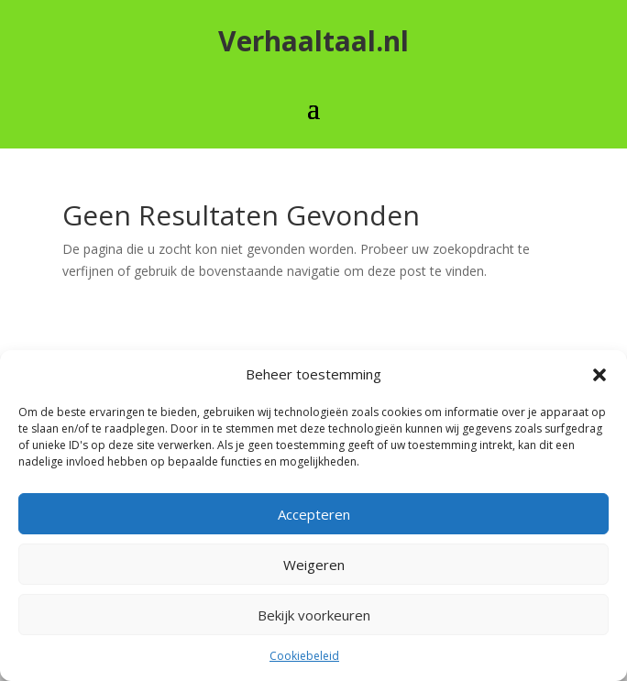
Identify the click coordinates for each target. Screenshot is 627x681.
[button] (599, 375)
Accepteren (314, 514)
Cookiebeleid (304, 656)
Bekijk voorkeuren (314, 615)
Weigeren (314, 564)
